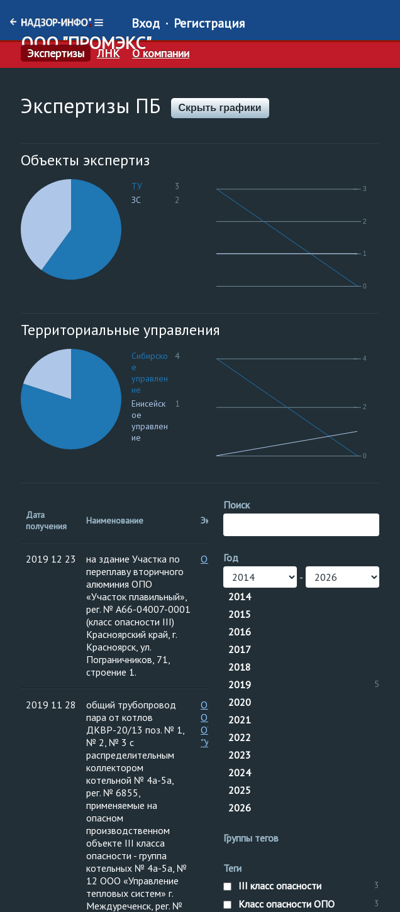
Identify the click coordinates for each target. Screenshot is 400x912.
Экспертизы (55, 53)
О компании (160, 53)
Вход (145, 23)
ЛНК (108, 53)
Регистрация (209, 23)
